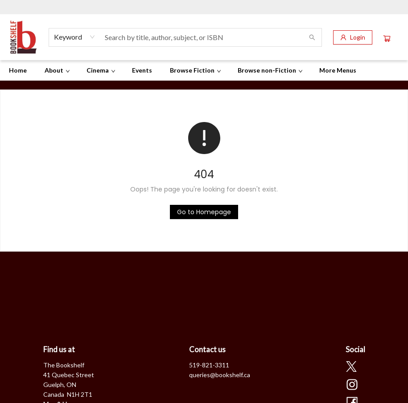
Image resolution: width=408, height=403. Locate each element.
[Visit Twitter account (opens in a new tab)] (351, 367)
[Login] (352, 37)
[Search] (312, 37)
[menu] (204, 70)
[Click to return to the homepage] (204, 212)
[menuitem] (18, 70)
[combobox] (74, 36)
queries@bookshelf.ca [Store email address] (219, 375)
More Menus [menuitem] (337, 70)
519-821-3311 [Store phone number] (209, 365)
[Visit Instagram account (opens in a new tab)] (352, 385)
